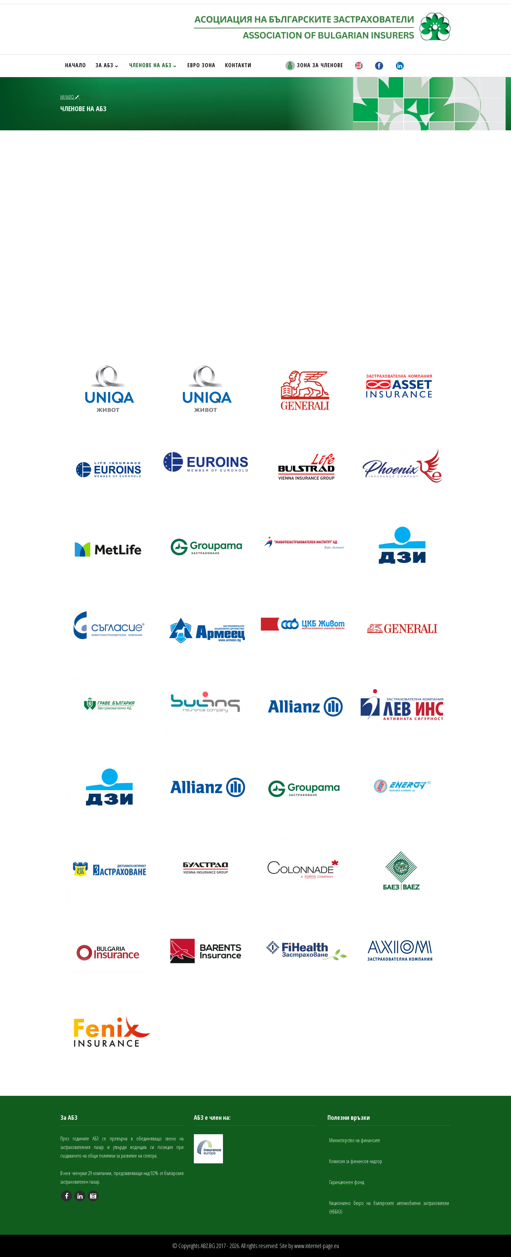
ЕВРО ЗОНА (201, 65)
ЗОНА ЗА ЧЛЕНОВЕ (314, 66)
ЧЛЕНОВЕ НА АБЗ (153, 65)
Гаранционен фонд (346, 1181)
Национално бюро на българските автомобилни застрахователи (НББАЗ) (389, 1207)
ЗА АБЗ (107, 65)
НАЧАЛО (75, 65)
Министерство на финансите (354, 1140)
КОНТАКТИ (238, 65)
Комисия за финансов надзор (355, 1161)
